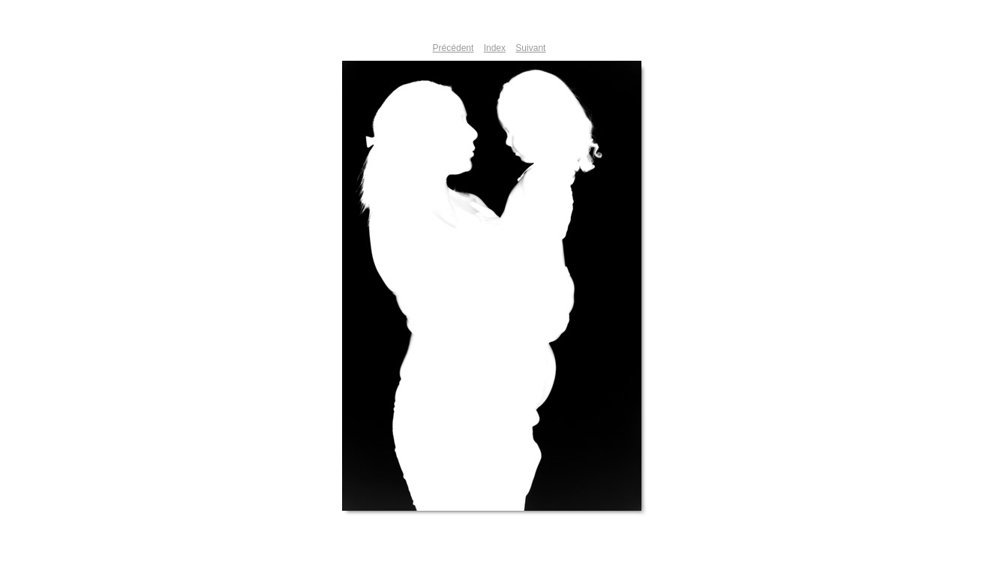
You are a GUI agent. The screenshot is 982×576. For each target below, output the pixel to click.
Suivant (530, 48)
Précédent (453, 48)
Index (495, 48)
